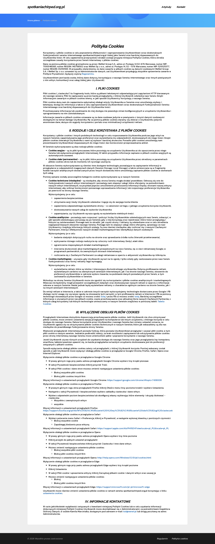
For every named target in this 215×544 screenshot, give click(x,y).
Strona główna (33, 20)
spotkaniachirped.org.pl (45, 6)
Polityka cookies (180, 538)
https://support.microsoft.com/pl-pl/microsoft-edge (123, 487)
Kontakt (181, 7)
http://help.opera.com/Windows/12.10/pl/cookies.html (124, 457)
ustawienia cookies (52, 493)
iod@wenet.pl (130, 511)
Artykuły (166, 7)
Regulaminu (88, 73)
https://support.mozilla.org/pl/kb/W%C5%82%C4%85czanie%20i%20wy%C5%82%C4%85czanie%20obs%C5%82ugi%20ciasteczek (108, 410)
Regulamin (162, 538)
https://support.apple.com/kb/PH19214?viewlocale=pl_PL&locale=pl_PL (133, 428)
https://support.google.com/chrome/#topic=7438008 (134, 380)
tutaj (103, 296)
